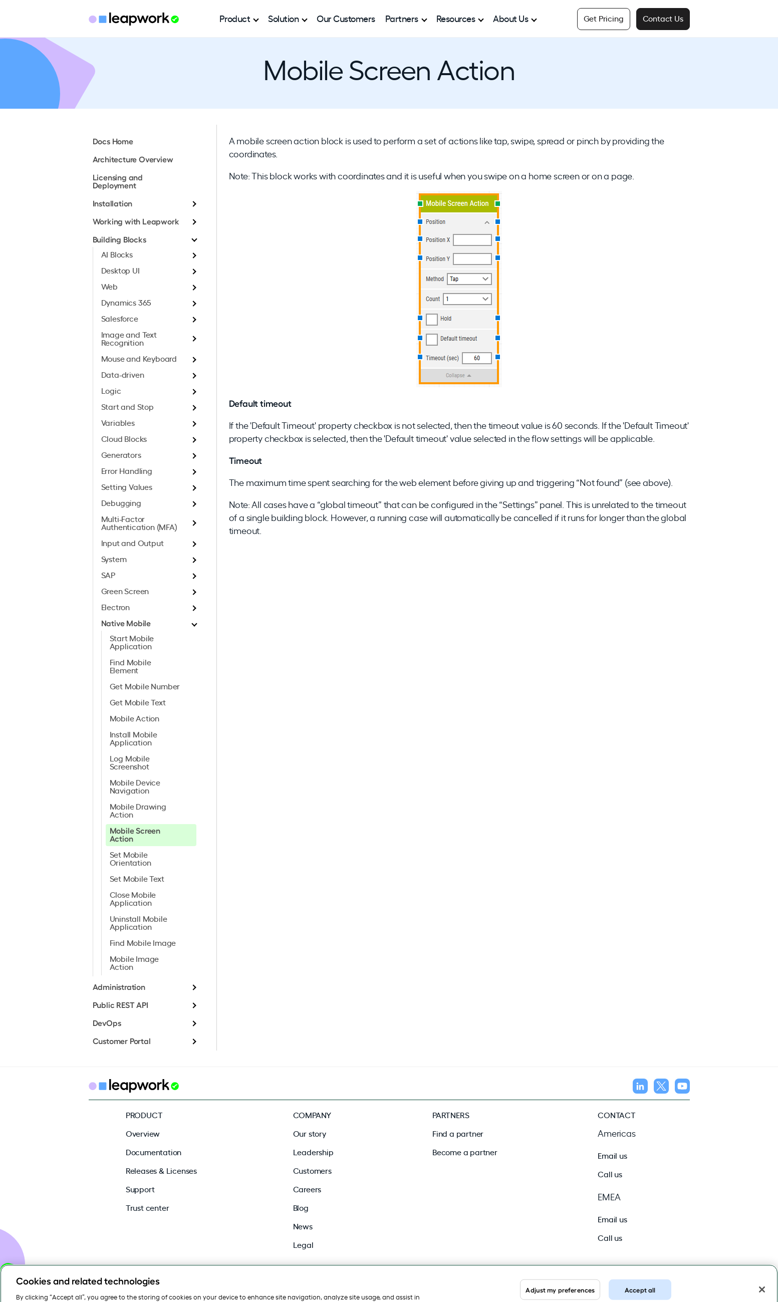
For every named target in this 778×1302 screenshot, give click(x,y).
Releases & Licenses (161, 1170)
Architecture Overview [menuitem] (133, 158)
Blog (301, 1207)
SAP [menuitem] (108, 574)
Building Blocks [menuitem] (119, 238)
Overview (143, 1133)
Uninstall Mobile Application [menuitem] (138, 922)
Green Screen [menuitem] (125, 590)
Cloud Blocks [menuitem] (124, 438)
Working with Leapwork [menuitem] (136, 220)
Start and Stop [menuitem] (127, 406)
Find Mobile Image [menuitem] (143, 942)
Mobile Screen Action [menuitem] (135, 834)
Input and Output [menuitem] (132, 542)
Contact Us (663, 18)
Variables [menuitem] (118, 422)
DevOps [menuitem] (107, 1022)
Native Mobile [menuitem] (126, 622)
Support (140, 1188)
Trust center (147, 1207)
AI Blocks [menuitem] (117, 253)
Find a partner (457, 1133)
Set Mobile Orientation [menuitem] (130, 858)
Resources (455, 18)
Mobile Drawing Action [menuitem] (138, 810)
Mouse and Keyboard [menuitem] (139, 358)
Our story (309, 1133)
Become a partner (464, 1151)
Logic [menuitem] (111, 390)
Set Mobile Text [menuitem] (137, 878)
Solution (283, 18)
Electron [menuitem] (115, 606)
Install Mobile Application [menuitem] (133, 737)
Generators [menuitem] (121, 454)
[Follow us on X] (661, 1088)
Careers (307, 1188)
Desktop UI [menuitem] (120, 270)
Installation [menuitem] (113, 202)
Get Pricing (604, 18)
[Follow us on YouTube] (682, 1088)
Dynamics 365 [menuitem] (126, 302)
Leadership (313, 1151)
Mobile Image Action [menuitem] (134, 962)
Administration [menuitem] (119, 986)
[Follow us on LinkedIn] (640, 1088)
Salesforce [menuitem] (119, 318)
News (303, 1225)
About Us (510, 18)
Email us (612, 1155)
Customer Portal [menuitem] (122, 1040)
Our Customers (346, 18)
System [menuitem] (114, 558)
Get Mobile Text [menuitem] (138, 701)
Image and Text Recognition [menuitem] (129, 338)
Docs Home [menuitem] (113, 140)
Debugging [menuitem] (121, 502)
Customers (312, 1170)
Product (234, 18)
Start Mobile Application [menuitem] (132, 641)
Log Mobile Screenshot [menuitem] (130, 761)
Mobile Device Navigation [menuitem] (135, 786)
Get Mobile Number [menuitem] (145, 685)
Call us (610, 1173)
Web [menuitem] (109, 286)
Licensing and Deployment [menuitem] (118, 180)
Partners (401, 18)
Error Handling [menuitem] (126, 470)
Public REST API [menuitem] (120, 1004)
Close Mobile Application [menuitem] (133, 898)
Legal (303, 1244)
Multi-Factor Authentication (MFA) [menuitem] (139, 522)
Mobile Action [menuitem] (134, 717)
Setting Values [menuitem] (126, 486)
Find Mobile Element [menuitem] (130, 665)
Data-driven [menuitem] (122, 374)
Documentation (153, 1151)
